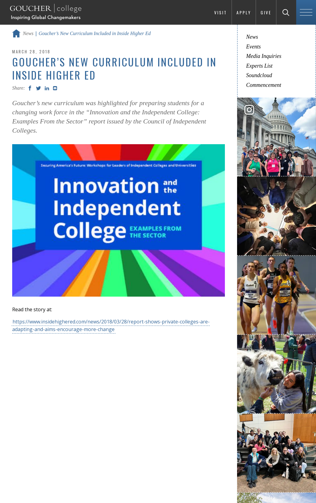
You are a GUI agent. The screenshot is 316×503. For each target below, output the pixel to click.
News (28, 33)
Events (253, 47)
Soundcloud (259, 75)
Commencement (263, 85)
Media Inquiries (263, 56)
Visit (220, 12)
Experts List (259, 66)
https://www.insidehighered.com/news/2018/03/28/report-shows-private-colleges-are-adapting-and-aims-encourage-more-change (111, 325)
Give (266, 12)
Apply (243, 12)
